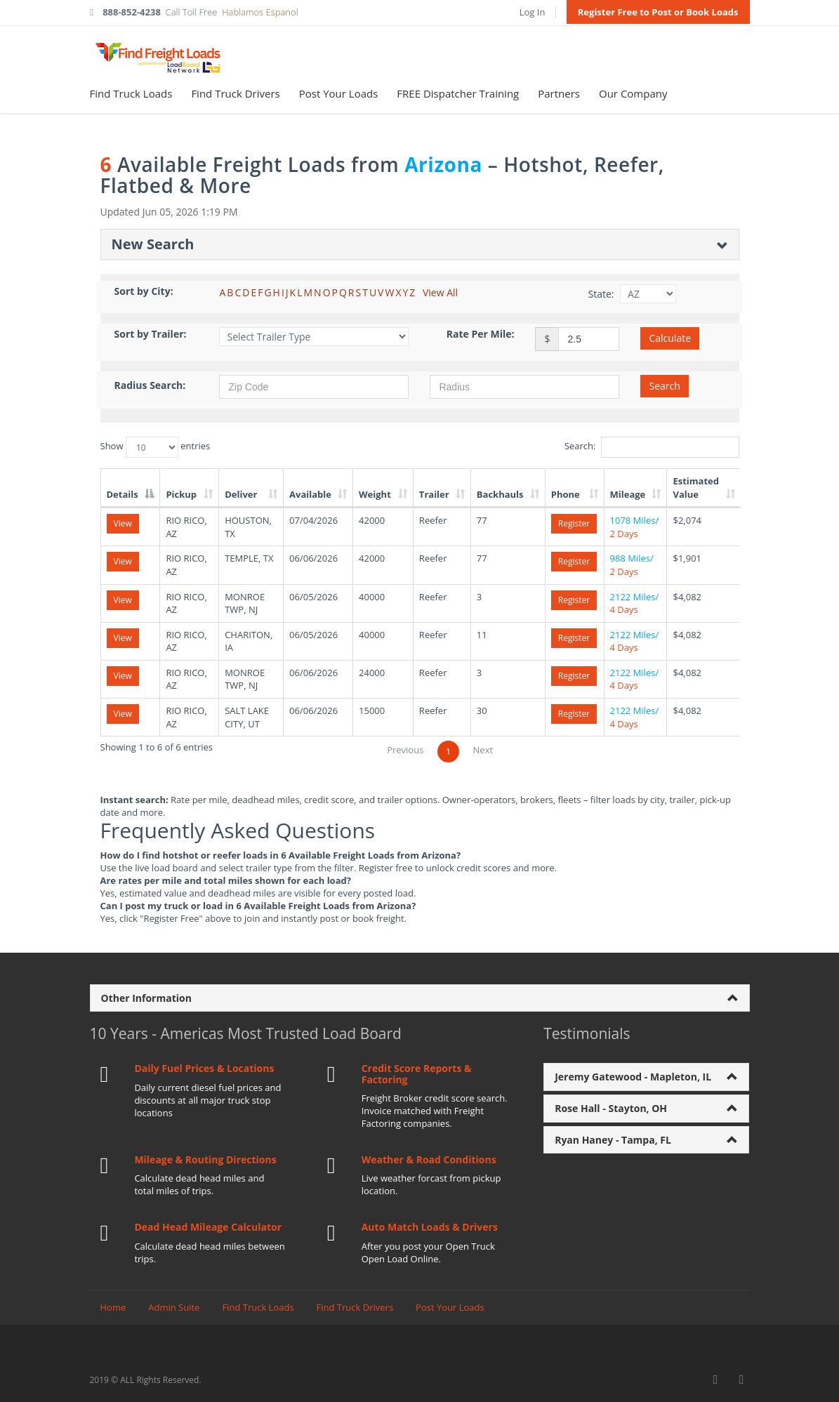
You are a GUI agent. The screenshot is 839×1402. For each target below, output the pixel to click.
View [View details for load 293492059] (123, 638)
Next (483, 749)
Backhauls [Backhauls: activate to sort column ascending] (500, 494)
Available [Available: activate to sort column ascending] (310, 494)
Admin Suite (173, 1307)
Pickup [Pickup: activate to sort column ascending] (181, 494)
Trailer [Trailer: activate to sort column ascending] (434, 494)
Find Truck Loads (131, 93)
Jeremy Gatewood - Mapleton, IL (633, 1076)
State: (601, 293)
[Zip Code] (314, 387)
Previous (405, 749)
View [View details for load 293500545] (123, 676)
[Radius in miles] (524, 387)
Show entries (155, 447)
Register (574, 523)
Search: (651, 447)
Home (113, 1307)
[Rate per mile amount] (588, 339)
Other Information (146, 998)
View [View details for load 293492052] (123, 600)
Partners (559, 93)
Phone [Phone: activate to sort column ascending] (565, 494)
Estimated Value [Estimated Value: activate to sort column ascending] (696, 488)
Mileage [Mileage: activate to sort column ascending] (628, 494)
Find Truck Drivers (235, 93)
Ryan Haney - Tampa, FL (613, 1139)
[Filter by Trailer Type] (314, 336)
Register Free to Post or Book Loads (658, 12)
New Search (153, 243)
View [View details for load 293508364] (123, 561)
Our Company (633, 93)
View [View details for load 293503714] (123, 714)
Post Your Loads (338, 93)
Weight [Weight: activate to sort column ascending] (375, 494)
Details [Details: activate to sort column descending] (122, 494)
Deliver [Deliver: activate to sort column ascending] (241, 494)
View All (440, 292)
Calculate (670, 338)
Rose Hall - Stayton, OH (611, 1108)
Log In (533, 12)
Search (664, 385)
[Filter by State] (648, 293)
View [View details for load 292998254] (123, 523)
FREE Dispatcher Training (458, 93)
